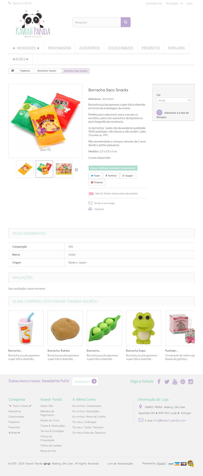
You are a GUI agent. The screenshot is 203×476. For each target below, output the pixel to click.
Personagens (59, 48)
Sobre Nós (46, 406)
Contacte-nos (154, 3)
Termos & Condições (52, 431)
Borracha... (15, 350)
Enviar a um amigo (104, 203)
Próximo (76, 170)
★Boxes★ (20, 59)
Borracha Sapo (136, 350)
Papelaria (176, 48)
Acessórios (89, 48)
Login (189, 3)
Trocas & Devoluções (52, 425)
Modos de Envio (49, 420)
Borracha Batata (59, 350)
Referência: (94, 98)
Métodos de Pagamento (47, 413)
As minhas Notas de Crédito (89, 416)
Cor (158, 95)
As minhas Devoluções (85, 411)
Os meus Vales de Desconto (89, 432)
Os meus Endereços (84, 422)
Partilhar (111, 175)
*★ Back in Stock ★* (20, 406)
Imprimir (99, 209)
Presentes (151, 48)
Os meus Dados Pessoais (87, 427)
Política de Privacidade (47, 438)
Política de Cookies (51, 445)
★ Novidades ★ (26, 48)
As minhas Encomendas (86, 406)
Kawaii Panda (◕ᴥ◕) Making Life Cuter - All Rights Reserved (62, 463)
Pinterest (97, 182)
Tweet (95, 175)
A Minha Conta (84, 399)
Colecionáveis (120, 48)
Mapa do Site (48, 451)
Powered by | (154, 463)
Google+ (128, 175)
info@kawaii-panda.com (169, 420)
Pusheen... (171, 350)
